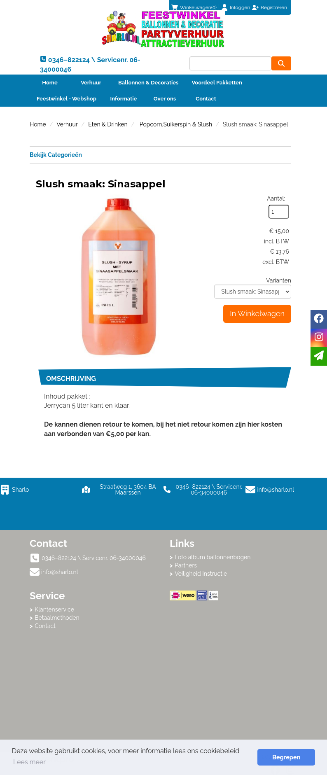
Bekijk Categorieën (160, 154)
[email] (319, 356)
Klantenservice (54, 609)
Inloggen (240, 7)
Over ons (165, 99)
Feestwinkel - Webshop (66, 99)
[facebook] (319, 319)
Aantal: (276, 198)
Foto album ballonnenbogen (212, 557)
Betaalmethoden (57, 617)
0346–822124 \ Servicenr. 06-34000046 (203, 489)
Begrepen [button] (286, 757)
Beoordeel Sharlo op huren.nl (233, 646)
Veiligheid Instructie (201, 573)
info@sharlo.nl (275, 490)
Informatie (123, 99)
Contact (206, 99)
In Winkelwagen (257, 313)
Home (49, 82)
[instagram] (319, 338)
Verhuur (91, 82)
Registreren (274, 7)
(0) (194, 7)
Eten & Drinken (107, 124)
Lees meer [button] (29, 762)
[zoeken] (281, 63)
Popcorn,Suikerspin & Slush (175, 124)
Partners (186, 565)
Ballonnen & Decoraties (148, 82)
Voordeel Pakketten (217, 82)
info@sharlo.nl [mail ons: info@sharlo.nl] (59, 572)
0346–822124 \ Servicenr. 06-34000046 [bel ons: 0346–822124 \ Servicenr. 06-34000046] (94, 558)
